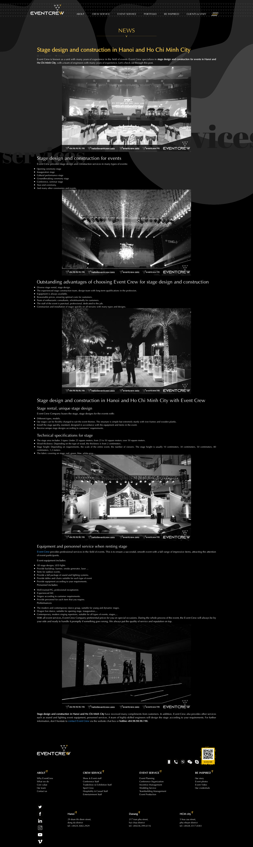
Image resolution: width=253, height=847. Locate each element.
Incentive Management (150, 784)
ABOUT (80, 13)
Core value (42, 784)
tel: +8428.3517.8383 (191, 825)
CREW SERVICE (101, 13)
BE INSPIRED (171, 13)
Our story (199, 778)
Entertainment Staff (92, 794)
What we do (43, 781)
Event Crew (43, 551)
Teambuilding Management (152, 791)
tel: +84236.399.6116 (140, 825)
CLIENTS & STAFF (196, 13)
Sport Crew (88, 787)
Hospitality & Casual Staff (95, 791)
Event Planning (146, 778)
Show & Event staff (92, 778)
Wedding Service (147, 787)
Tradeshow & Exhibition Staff (97, 784)
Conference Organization (151, 781)
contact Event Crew (78, 721)
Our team (41, 787)
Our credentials (202, 787)
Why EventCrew (45, 778)
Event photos (201, 781)
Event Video (201, 784)
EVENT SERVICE (126, 13)
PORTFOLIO (150, 13)
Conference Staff (91, 781)
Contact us (42, 791)
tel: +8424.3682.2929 (79, 825)
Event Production (147, 794)
